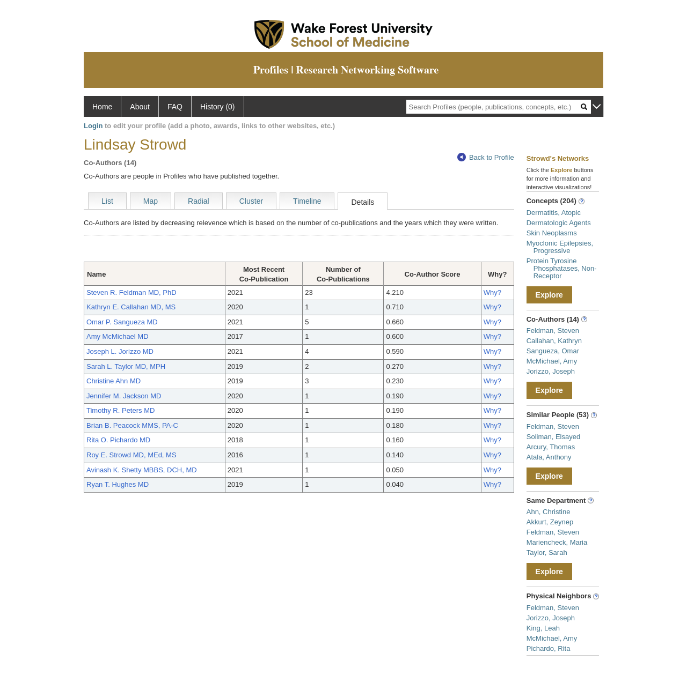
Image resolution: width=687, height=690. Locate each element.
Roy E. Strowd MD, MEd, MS (131, 455)
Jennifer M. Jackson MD (123, 396)
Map (150, 201)
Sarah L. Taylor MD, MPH (125, 366)
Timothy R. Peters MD (120, 410)
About (140, 106)
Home (102, 106)
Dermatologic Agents (559, 223)
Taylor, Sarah (547, 552)
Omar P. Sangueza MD (122, 322)
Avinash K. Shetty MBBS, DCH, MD (141, 470)
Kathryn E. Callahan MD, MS (131, 307)
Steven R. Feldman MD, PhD (131, 292)
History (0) (217, 106)
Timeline (307, 201)
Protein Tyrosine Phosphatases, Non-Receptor (562, 268)
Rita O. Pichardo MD (118, 440)
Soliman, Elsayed (553, 437)
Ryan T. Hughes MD (117, 484)
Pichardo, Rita (549, 648)
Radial (198, 201)
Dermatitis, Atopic (554, 213)
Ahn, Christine (549, 512)
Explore (549, 295)
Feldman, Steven (553, 331)
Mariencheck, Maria (557, 542)
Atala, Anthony (549, 457)
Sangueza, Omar (553, 351)
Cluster (251, 201)
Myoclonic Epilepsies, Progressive (560, 247)
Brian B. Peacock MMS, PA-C (132, 425)
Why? (492, 292)
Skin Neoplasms (552, 233)
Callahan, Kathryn (554, 341)
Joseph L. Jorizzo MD (120, 351)
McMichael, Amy (552, 361)
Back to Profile (485, 157)
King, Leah (543, 628)
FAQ (174, 106)
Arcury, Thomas (551, 447)
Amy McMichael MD (117, 336)
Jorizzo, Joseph (551, 371)
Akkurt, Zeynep (550, 522)
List (107, 201)
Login (93, 126)
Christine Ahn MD (113, 381)
